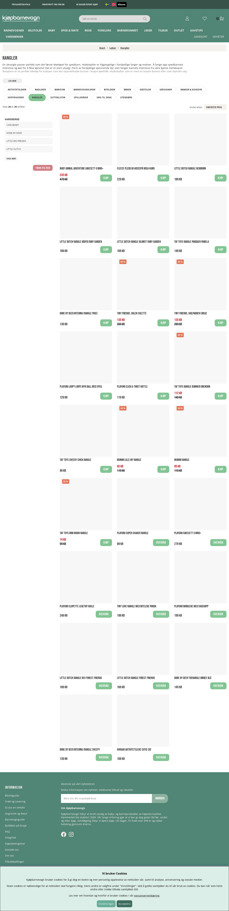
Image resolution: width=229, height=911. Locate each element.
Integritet (10, 837)
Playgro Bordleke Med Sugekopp (191, 606)
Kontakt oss (12, 849)
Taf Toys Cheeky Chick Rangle (75, 460)
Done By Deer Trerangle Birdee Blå (192, 678)
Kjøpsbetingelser (15, 843)
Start (102, 47)
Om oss (9, 855)
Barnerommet (127, 30)
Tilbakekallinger (14, 861)
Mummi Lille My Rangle (129, 460)
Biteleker (109, 89)
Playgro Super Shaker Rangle (132, 533)
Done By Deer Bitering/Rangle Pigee (79, 313)
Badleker (40, 89)
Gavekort (200, 36)
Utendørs (126, 97)
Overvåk (161, 542)
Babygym (60, 89)
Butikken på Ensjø (15, 825)
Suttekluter (57, 97)
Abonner (159, 798)
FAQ (7, 831)
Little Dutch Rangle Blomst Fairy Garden (139, 242)
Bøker (127, 89)
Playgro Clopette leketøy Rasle (77, 606)
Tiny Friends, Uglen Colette (132, 313)
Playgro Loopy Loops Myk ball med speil (81, 387)
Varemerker (14, 36)
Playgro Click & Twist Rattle (132, 387)
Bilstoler (35, 30)
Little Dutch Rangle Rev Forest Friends (81, 678)
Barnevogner (14, 30)
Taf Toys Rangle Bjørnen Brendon (192, 387)
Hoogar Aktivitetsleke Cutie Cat (134, 749)
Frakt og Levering (15, 801)
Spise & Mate (70, 30)
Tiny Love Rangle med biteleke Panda (136, 606)
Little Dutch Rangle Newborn (190, 168)
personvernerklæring (146, 895)
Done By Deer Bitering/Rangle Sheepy (80, 749)
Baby (51, 30)
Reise (88, 30)
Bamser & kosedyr (191, 89)
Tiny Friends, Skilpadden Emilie (190, 313)
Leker (148, 30)
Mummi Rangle (181, 460)
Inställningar (106, 903)
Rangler (125, 47)
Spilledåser (81, 97)
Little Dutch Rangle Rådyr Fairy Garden (81, 242)
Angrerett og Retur (16, 813)
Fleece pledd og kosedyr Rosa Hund (136, 168)
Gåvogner (166, 89)
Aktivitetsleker (17, 89)
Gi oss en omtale (15, 807)
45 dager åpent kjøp (87, 4)
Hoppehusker (16, 97)
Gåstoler (145, 89)
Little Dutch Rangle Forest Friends (136, 678)
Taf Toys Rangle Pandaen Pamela (191, 242)
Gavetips (196, 30)
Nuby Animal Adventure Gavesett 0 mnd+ (81, 168)
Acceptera (124, 903)
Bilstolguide (12, 795)
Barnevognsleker (84, 89)
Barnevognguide (15, 819)
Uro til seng (104, 97)
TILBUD (163, 30)
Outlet (179, 30)
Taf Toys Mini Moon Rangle (74, 533)
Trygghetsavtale (21, 4)
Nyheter (218, 36)
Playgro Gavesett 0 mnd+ (187, 533)
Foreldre (104, 30)
